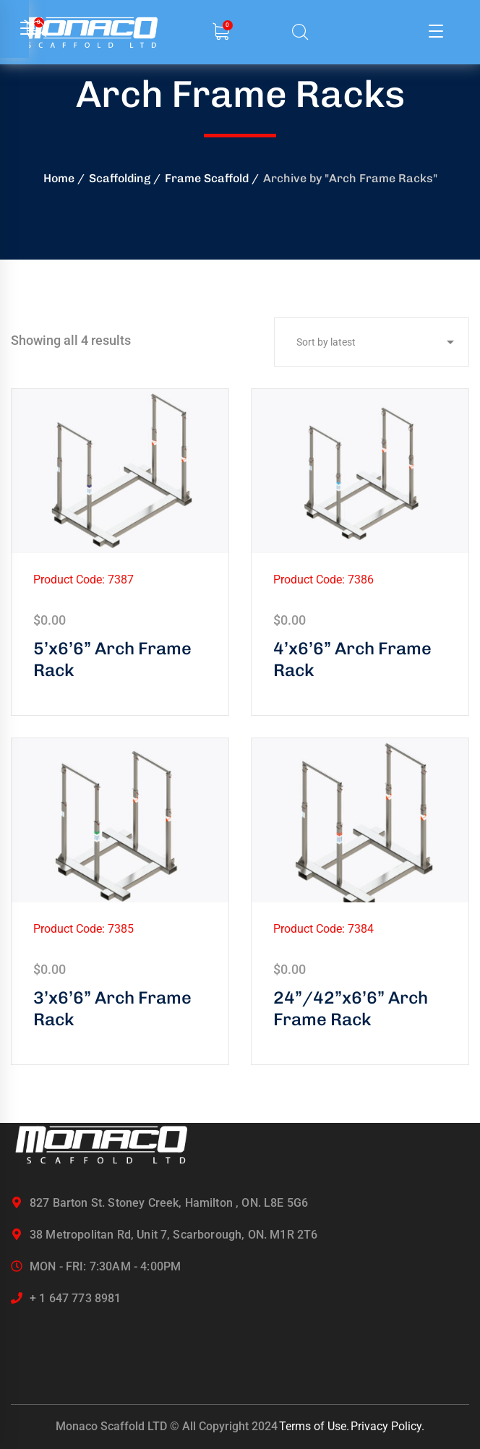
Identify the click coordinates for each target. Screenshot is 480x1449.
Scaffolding (119, 178)
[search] (300, 33)
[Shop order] (371, 342)
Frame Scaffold (207, 178)
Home (58, 178)
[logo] (101, 1144)
